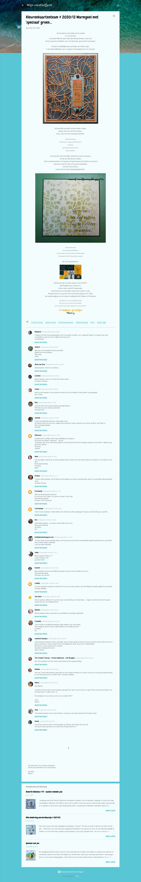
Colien (37, 389)
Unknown (38, 435)
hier (79, 286)
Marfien (37, 610)
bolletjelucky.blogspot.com (44, 537)
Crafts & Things (37, 323)
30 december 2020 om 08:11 (50, 347)
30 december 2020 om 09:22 (50, 376)
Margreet (38, 332)
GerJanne (38, 597)
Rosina (37, 476)
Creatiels (38, 621)
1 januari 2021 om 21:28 (47, 721)
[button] (113, 16)
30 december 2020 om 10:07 (47, 402)
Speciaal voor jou (32, 843)
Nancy (37, 683)
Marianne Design (82, 323)
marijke (37, 583)
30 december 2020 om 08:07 (51, 332)
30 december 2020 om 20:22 (51, 596)
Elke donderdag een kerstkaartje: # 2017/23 (43, 817)
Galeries (77, 876)
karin (36, 457)
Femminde (38, 491)
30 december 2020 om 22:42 (84, 658)
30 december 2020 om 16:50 (49, 568)
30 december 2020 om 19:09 (49, 583)
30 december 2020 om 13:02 (53, 508)
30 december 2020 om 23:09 (49, 669)
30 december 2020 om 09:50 (49, 389)
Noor (92, 323)
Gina (36, 710)
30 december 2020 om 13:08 (47, 520)
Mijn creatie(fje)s (39, 5)
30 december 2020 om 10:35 (49, 418)
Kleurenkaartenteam (66, 323)
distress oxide (51, 323)
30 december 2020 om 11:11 (49, 476)
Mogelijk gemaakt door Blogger (70, 872)
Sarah (37, 721)
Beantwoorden (41, 342)
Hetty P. (37, 347)
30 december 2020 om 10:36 (51, 435)
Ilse (36, 520)
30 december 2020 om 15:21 (48, 552)
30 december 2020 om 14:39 (63, 537)
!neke (37, 553)
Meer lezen (110, 811)
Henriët (37, 568)
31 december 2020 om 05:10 (49, 683)
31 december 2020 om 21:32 (47, 710)
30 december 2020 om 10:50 (48, 456)
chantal (37, 418)
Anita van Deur (40, 364)
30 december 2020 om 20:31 (50, 610)
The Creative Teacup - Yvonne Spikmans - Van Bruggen (55, 658)
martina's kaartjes (41, 639)
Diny (36, 403)
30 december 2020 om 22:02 (57, 639)
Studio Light (101, 323)
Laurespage (39, 508)
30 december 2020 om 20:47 (51, 621)
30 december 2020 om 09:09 (55, 364)
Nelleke (37, 669)
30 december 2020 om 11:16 (52, 491)
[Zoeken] (118, 6)
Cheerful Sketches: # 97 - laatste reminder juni (44, 791)
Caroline (38, 376)
